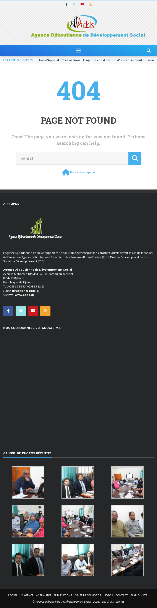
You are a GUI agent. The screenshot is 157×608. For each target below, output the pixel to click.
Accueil (13, 595)
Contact (121, 595)
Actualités (43, 595)
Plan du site (139, 595)
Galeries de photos (88, 595)
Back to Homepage (82, 172)
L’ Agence (27, 595)
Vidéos (108, 595)
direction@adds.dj (25, 291)
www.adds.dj (24, 295)
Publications (63, 595)
